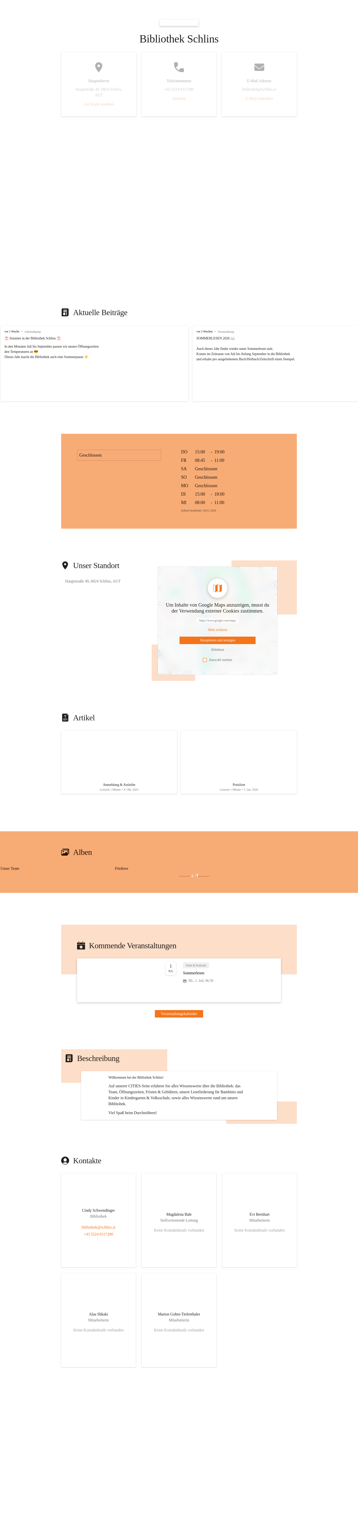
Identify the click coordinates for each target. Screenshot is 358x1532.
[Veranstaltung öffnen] (179, 985)
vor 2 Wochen (251, 331)
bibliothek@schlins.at (98, 1280)
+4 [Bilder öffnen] (194, 881)
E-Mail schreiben (259, 98)
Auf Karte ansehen (99, 104)
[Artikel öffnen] (119, 764)
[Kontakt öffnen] (98, 1264)
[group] (179, 363)
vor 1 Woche (11, 331)
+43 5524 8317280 (98, 1287)
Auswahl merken (217, 660)
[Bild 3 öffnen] (162, 881)
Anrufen (178, 98)
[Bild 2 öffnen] (16, 881)
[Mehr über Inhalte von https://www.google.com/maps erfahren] (217, 630)
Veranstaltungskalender (179, 1019)
